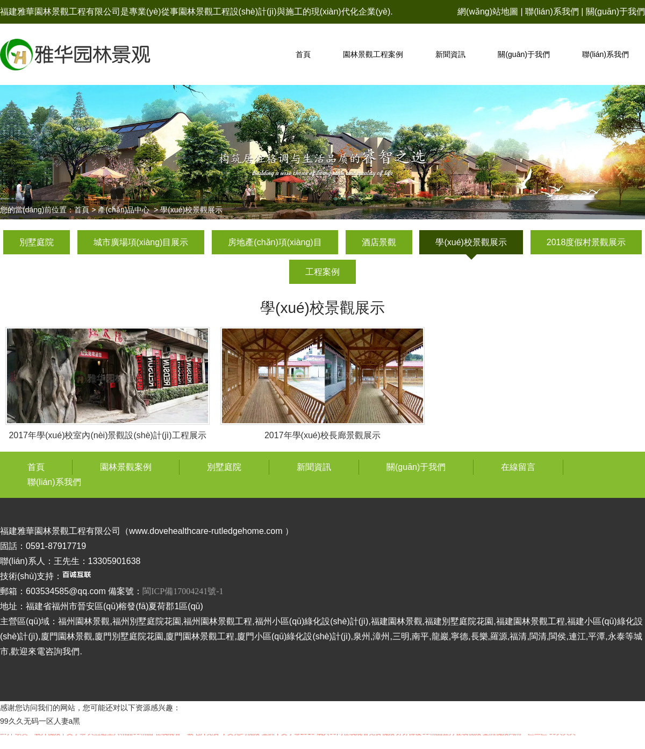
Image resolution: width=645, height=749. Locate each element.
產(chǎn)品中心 (123, 209)
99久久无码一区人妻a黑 (40, 721)
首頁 (303, 54)
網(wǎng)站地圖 (487, 11)
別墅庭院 (36, 242)
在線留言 (518, 467)
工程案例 (322, 271)
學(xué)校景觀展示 (470, 242)
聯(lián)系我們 (552, 11)
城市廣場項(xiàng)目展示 (141, 242)
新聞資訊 (450, 54)
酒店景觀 (379, 242)
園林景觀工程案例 (373, 54)
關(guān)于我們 (615, 11)
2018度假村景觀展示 (586, 242)
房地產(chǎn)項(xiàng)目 (274, 242)
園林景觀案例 (126, 467)
